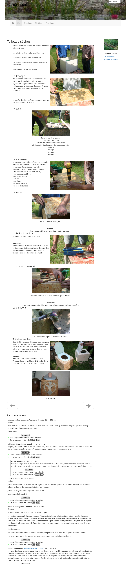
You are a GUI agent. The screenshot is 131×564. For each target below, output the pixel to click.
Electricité (38, 23)
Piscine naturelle (111, 59)
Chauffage (27, 23)
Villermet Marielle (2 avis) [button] (33, 549)
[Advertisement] (65, 32)
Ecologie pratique (19, 5)
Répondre (25, 435)
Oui (33, 440)
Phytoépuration (111, 56)
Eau (18, 23)
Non (37, 440)
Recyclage (49, 23)
